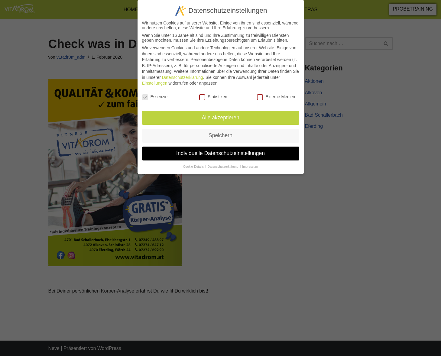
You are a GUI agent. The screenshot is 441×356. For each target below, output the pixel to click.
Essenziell (156, 94)
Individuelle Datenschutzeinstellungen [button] (220, 150)
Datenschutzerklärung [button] (223, 163)
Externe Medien (276, 94)
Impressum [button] (250, 163)
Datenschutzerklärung (182, 74)
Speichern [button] (220, 132)
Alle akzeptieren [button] (220, 115)
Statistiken (213, 94)
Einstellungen (154, 80)
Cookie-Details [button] (194, 163)
